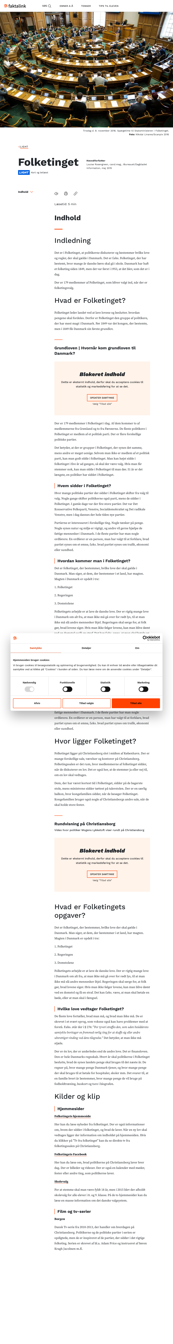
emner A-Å (66, 6)
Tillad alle (136, 703)
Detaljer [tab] (86, 648)
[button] (125, 193)
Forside (24, 146)
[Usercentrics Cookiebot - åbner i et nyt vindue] (145, 638)
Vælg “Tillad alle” (102, 393)
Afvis (37, 703)
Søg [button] (47, 6)
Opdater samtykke (102, 387)
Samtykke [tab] (36, 648)
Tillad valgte (86, 703)
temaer (86, 6)
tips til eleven (108, 6)
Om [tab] (137, 648)
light (38, 146)
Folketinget (56, 146)
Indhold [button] (26, 192)
